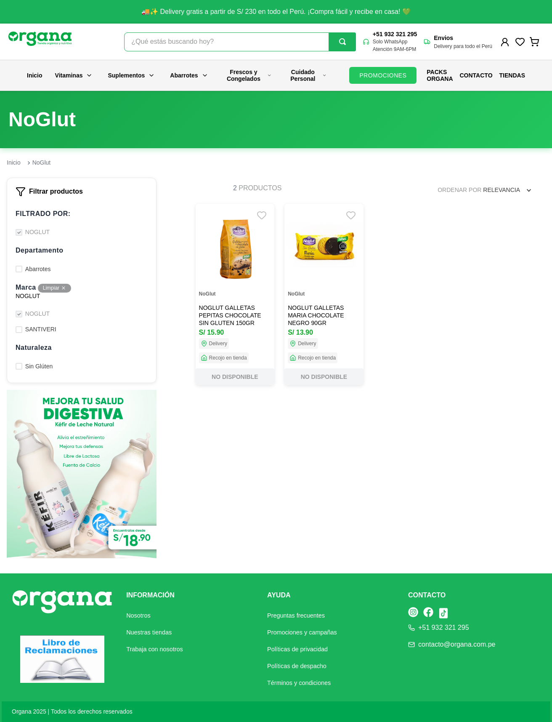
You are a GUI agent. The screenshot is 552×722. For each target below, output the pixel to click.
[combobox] (240, 41)
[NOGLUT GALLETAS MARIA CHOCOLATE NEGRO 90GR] (324, 294)
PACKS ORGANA (440, 75)
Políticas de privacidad (297, 649)
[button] (82, 214)
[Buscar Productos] (342, 41)
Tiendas (512, 75)
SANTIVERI (40, 329)
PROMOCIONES (382, 75)
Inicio (34, 75)
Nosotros (138, 615)
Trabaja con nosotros (154, 649)
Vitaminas (74, 75)
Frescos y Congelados (249, 75)
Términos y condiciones (299, 682)
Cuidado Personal (308, 75)
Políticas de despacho (296, 666)
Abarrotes (189, 75)
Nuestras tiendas (149, 632)
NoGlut (41, 162)
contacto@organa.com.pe (456, 644)
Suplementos (131, 75)
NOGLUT (37, 232)
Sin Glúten (39, 366)
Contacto (476, 75)
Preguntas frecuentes (296, 615)
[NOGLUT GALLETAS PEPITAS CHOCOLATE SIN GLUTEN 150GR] (235, 294)
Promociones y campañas (302, 632)
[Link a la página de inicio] (13, 163)
